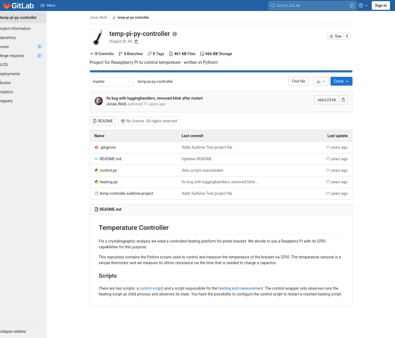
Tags (162, 54)
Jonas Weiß (105, 17)
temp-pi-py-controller (162, 81)
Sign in (381, 5)
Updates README (203, 159)
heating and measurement (247, 288)
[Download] (327, 81)
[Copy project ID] (143, 41)
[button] (30, 331)
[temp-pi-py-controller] (30, 17)
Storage (223, 54)
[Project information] (30, 28)
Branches (137, 54)
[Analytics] (30, 92)
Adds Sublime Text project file (213, 147)
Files (188, 54)
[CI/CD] (30, 64)
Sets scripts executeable (209, 170)
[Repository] (30, 37)
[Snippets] (30, 101)
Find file (305, 81)
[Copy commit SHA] (350, 99)
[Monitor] (30, 82)
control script (157, 288)
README (109, 121)
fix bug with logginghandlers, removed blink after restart (161, 98)
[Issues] (30, 46)
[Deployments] (30, 73)
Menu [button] (47, 5)
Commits (108, 54)
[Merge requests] (30, 55)
